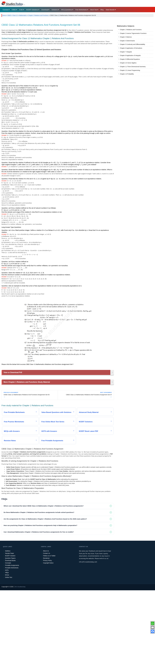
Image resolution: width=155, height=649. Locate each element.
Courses (5, 10)
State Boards (110, 10)
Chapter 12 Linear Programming (130, 70)
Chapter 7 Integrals (126, 52)
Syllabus (7, 580)
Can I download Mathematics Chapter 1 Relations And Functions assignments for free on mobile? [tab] (39, 561)
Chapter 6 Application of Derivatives (131, 48)
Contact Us (46, 582)
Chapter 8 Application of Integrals (130, 55)
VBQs (7, 601)
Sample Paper (9, 582)
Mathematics (23, 15)
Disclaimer (46, 587)
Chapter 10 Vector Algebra (128, 63)
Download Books (10, 589)
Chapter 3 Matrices (126, 37)
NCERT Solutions (32, 10)
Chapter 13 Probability (127, 74)
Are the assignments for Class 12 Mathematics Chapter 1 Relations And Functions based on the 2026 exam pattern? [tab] (45, 548)
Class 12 (15, 15)
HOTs (7, 599)
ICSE (21, 10)
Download (44, 10)
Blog (102, 10)
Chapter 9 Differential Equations (130, 59)
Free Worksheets (81, 10)
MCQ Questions (66, 10)
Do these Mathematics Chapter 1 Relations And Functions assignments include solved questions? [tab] (39, 541)
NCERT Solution (10, 584)
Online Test (8, 606)
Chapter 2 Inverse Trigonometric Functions (133, 33)
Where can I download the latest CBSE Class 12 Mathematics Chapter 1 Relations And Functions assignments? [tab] (44, 535)
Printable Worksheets (11, 596)
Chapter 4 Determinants (127, 41)
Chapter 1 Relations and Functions (38, 15)
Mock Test (93, 10)
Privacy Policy (47, 589)
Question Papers (10, 587)
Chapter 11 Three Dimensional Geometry (133, 66)
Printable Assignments (12, 594)
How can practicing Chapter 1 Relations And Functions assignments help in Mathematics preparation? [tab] (40, 554)
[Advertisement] (58, 392)
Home (4, 15)
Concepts (8, 592)
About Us (46, 580)
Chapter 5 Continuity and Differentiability (132, 44)
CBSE (14, 10)
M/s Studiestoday (20, 615)
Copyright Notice (48, 592)
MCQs (7, 604)
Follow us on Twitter (49, 584)
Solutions (54, 10)
